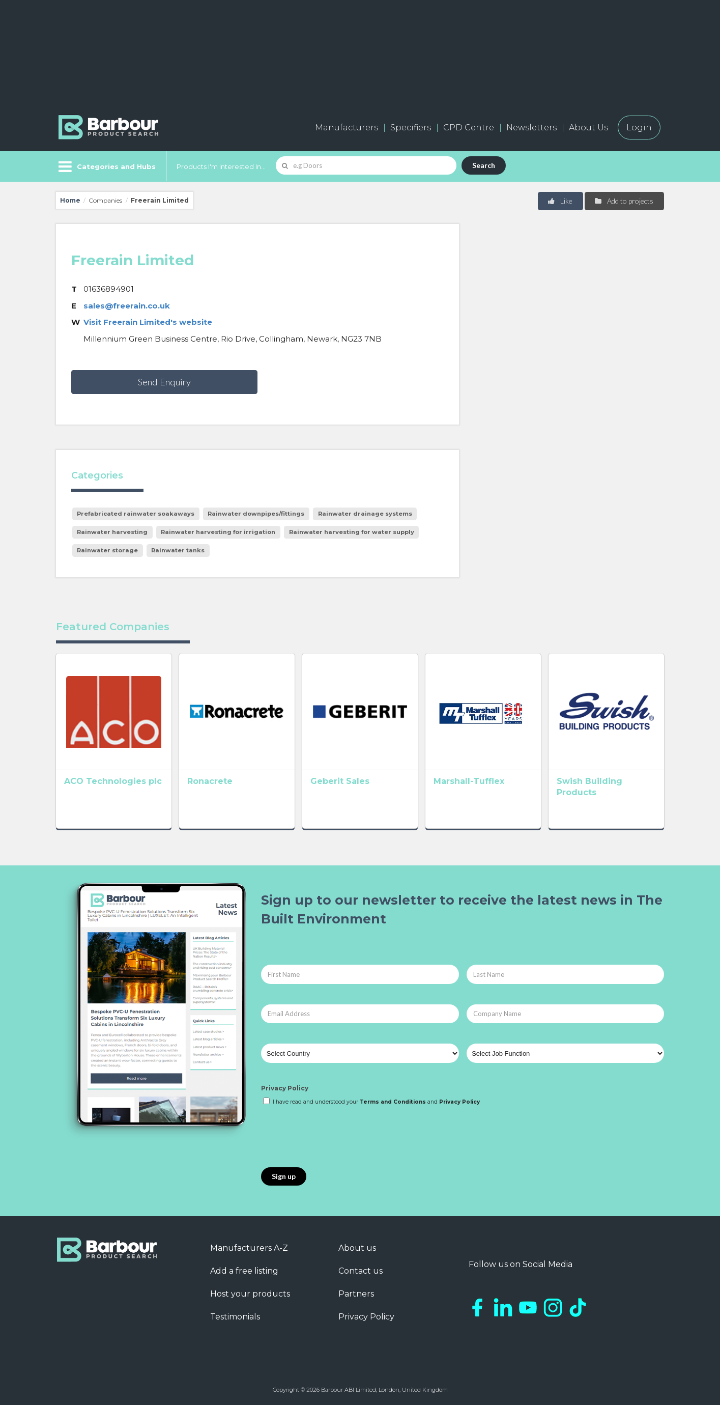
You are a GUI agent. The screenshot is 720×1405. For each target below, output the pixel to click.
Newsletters (531, 127)
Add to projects (623, 200)
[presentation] (338, 1137)
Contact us (360, 1271)
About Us (588, 127)
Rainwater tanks (178, 550)
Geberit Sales (339, 781)
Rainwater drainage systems (365, 513)
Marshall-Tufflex (469, 781)
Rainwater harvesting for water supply (351, 532)
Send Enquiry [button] (164, 381)
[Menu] (106, 166)
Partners (356, 1294)
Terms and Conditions (393, 1102)
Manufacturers (346, 127)
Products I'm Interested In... (221, 166)
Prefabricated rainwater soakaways (135, 513)
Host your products (250, 1294)
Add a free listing (244, 1271)
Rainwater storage (107, 550)
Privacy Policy (284, 1088)
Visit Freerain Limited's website (147, 322)
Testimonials (235, 1317)
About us (357, 1248)
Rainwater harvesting (112, 532)
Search (483, 165)
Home (70, 200)
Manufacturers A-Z (249, 1248)
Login (639, 127)
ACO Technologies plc (113, 781)
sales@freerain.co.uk (126, 306)
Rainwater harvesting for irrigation (218, 532)
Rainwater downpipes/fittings (256, 513)
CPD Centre (468, 127)
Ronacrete (210, 781)
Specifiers (410, 127)
